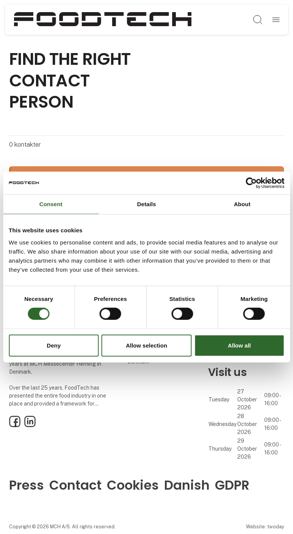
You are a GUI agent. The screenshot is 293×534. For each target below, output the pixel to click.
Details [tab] (146, 203)
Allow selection (146, 345)
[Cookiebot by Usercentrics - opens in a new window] (251, 182)
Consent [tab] (51, 203)
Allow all (239, 345)
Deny (54, 345)
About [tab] (242, 203)
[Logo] (102, 19)
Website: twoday (265, 526)
